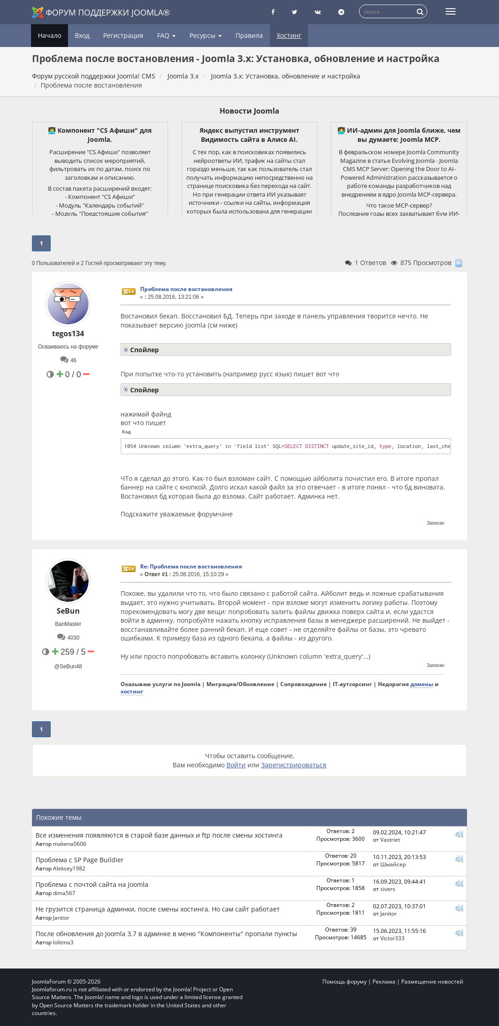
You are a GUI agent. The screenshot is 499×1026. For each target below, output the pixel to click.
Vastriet (390, 839)
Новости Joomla (249, 111)
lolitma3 (63, 942)
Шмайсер (393, 864)
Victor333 (392, 938)
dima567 (64, 892)
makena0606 (69, 843)
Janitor (61, 917)
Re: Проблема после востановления (191, 566)
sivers (387, 888)
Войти (236, 764)
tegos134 (68, 333)
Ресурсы (205, 35)
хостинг (132, 691)
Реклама (384, 981)
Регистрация (123, 35)
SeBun (68, 611)
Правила (249, 35)
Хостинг (289, 35)
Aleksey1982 (69, 868)
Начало (49, 35)
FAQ (166, 35)
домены (421, 683)
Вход (82, 35)
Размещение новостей (432, 981)
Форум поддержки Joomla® (101, 12)
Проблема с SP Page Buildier (80, 859)
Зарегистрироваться (293, 764)
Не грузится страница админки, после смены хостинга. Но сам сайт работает (158, 909)
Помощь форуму (344, 981)
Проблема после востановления (186, 289)
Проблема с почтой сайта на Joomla (92, 884)
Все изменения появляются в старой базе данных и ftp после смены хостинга (159, 835)
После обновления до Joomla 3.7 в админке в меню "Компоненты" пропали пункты (166, 933)
